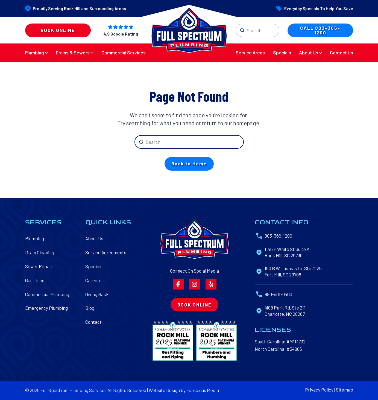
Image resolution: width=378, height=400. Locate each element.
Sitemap (344, 389)
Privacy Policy (319, 389)
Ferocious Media (202, 390)
